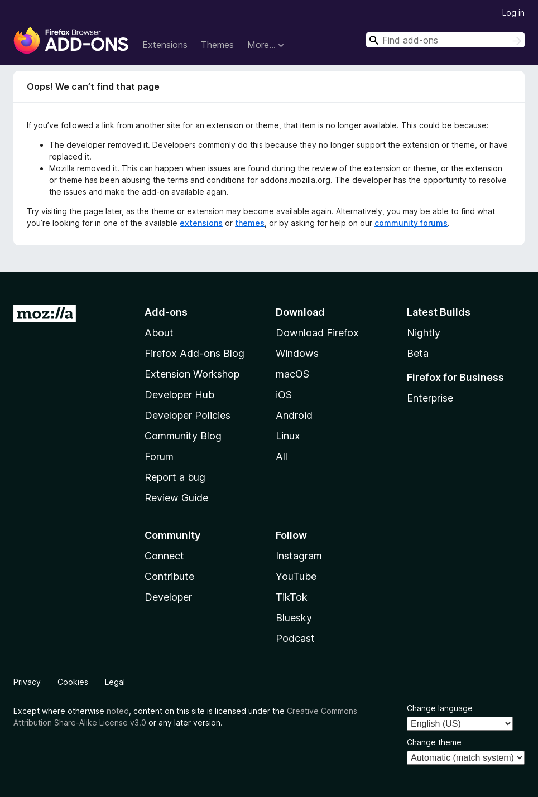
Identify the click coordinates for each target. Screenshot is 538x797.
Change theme (434, 742)
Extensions (165, 44)
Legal (115, 682)
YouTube (296, 576)
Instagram (299, 556)
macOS (292, 374)
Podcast (295, 638)
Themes (217, 44)
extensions (201, 223)
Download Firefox (317, 333)
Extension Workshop (192, 374)
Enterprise (430, 398)
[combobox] (445, 39)
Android (294, 415)
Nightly (423, 333)
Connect (164, 556)
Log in (513, 12)
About (159, 333)
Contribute (169, 576)
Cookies (72, 682)
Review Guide (176, 498)
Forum (159, 456)
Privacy (27, 682)
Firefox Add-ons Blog (194, 353)
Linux (288, 436)
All (281, 456)
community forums (411, 223)
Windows (297, 353)
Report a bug (175, 477)
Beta (418, 353)
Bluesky (294, 618)
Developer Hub (179, 394)
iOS (284, 394)
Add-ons (166, 312)
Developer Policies (187, 415)
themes (250, 223)
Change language (440, 708)
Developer (168, 597)
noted (118, 711)
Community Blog (183, 436)
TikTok (292, 597)
